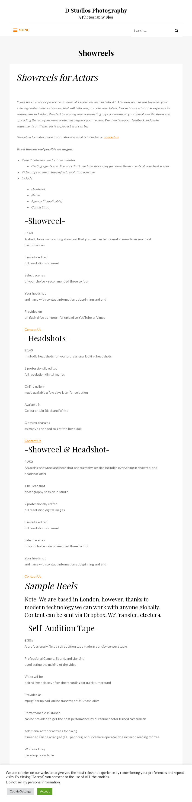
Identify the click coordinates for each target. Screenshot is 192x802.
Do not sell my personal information (33, 782)
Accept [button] (45, 791)
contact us (111, 137)
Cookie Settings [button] (20, 791)
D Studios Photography (96, 10)
